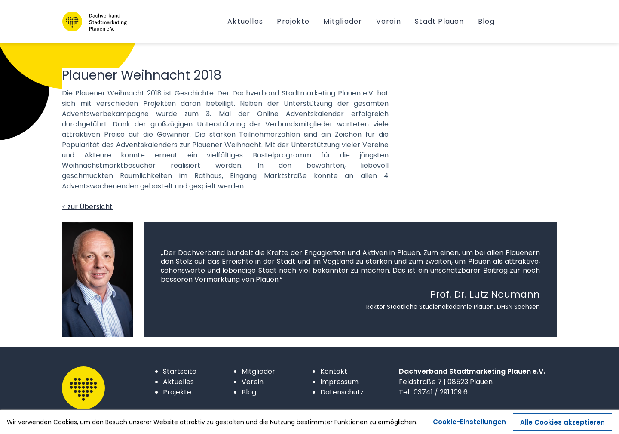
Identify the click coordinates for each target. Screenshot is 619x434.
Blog (249, 392)
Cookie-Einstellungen (469, 425)
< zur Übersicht (87, 207)
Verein (253, 382)
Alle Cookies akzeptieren (562, 425)
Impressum (339, 382)
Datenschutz (342, 392)
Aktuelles (178, 382)
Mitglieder (258, 371)
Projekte (177, 392)
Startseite (179, 371)
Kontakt (333, 371)
